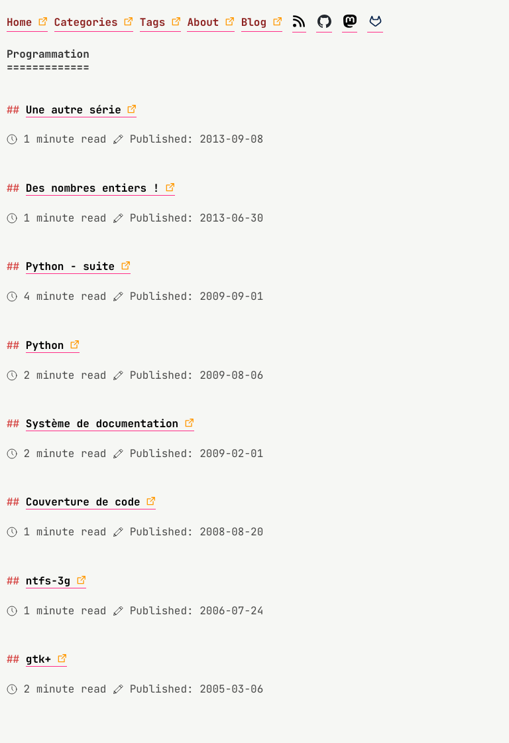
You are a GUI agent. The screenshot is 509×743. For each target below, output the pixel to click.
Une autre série (73, 110)
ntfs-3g (48, 581)
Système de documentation (102, 424)
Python (45, 345)
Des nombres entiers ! (93, 188)
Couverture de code (83, 502)
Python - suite (70, 266)
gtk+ (38, 659)
